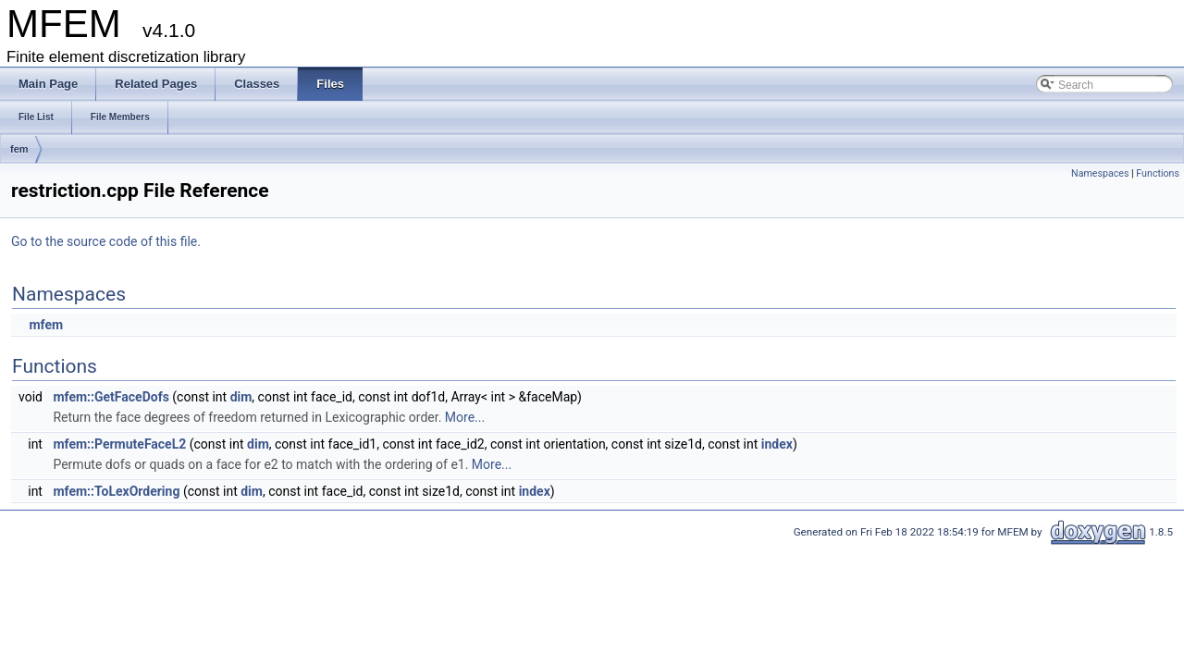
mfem (46, 324)
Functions (1157, 173)
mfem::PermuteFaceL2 (119, 444)
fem (19, 148)
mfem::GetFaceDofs (110, 396)
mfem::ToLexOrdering (116, 491)
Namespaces (1099, 173)
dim (241, 396)
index (777, 444)
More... (465, 417)
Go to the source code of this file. (106, 241)
